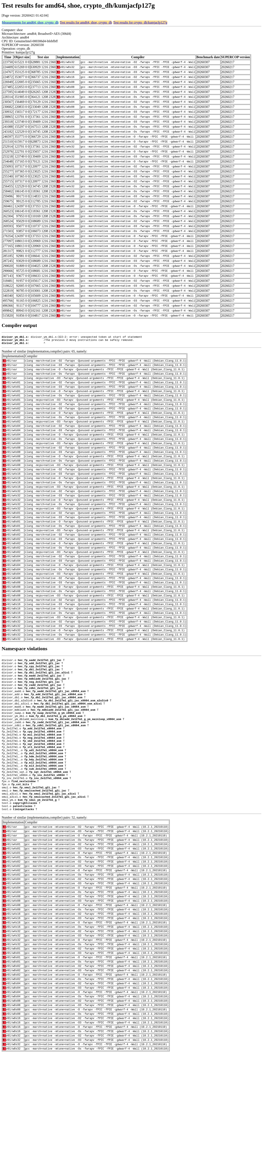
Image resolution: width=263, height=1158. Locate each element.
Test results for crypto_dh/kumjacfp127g (140, 22)
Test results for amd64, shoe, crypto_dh (86, 22)
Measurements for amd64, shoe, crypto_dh (30, 22)
